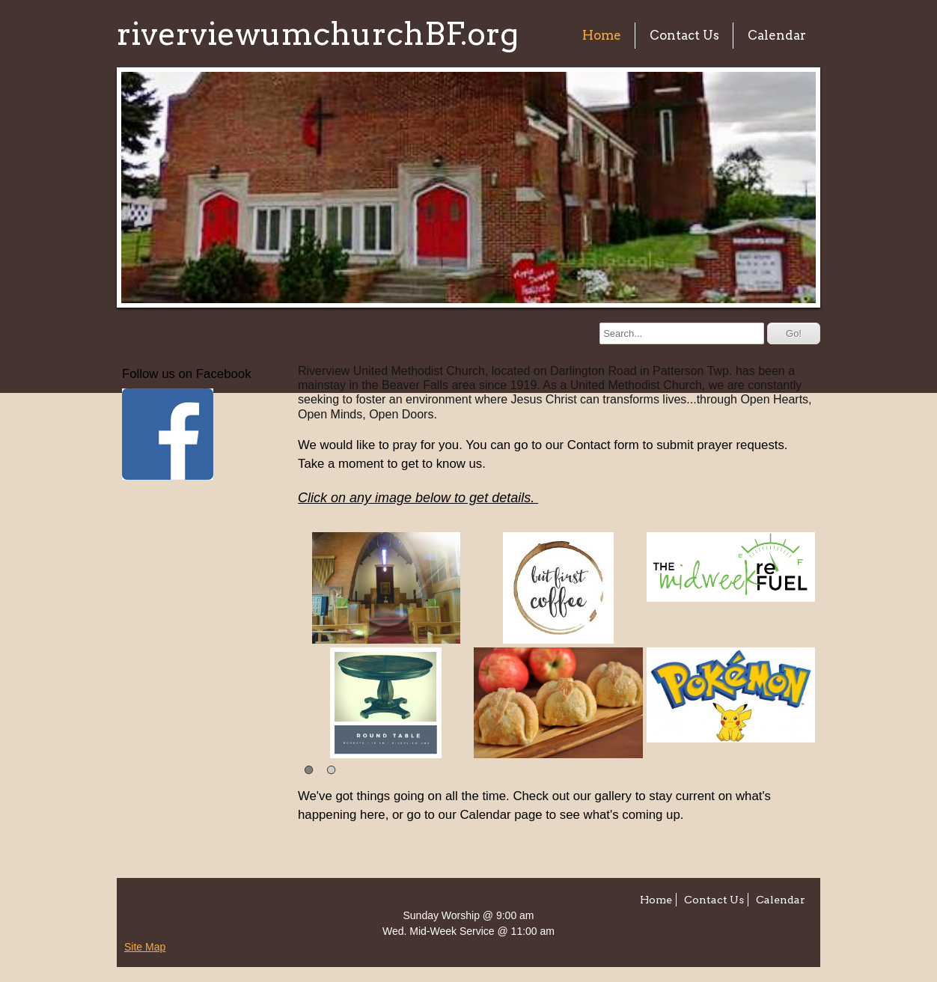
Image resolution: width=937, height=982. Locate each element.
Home (601, 35)
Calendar (777, 35)
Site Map (144, 947)
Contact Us (684, 35)
